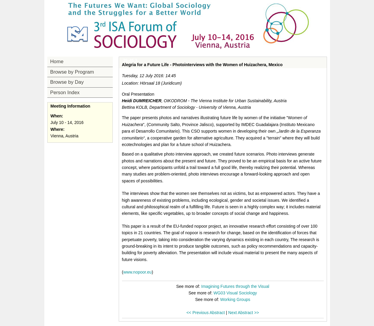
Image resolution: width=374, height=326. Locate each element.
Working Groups (235, 299)
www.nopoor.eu (137, 272)
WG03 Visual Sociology (235, 293)
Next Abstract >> (243, 312)
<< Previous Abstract (205, 312)
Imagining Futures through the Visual (235, 286)
